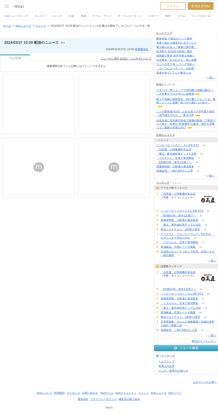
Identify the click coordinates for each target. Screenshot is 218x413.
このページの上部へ (205, 382)
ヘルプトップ (166, 361)
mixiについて (44, 392)
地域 (83, 15)
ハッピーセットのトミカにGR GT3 (177, 145)
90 (196, 149)
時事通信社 (141, 49)
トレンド (57, 15)
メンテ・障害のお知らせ (173, 370)
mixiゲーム (107, 392)
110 (196, 73)
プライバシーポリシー (103, 399)
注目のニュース (165, 134)
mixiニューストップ (16, 15)
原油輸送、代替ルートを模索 (178, 246)
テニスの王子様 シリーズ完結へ (175, 64)
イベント (143, 392)
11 (187, 325)
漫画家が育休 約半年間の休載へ (175, 55)
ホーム (7, 25)
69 (200, 64)
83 (200, 56)
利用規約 (59, 392)
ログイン (173, 6)
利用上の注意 (166, 366)
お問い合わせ (90, 392)
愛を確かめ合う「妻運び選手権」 (176, 47)
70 (201, 60)
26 (201, 154)
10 (198, 171)
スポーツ (153, 15)
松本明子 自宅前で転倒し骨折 (174, 51)
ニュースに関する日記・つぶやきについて (126, 58)
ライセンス (73, 392)
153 (199, 68)
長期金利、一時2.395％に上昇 (174, 170)
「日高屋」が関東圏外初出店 (173, 149)
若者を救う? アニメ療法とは (173, 72)
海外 (168, 15)
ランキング (163, 182)
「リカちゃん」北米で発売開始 (175, 158)
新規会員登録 (200, 6)
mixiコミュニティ (126, 392)
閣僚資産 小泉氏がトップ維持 (174, 38)
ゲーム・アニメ (102, 15)
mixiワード (174, 392)
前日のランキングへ (204, 341)
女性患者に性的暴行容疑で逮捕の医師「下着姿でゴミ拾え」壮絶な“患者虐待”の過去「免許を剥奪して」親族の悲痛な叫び (185, 124)
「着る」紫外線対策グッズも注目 (176, 153)
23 (200, 247)
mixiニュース (23, 25)
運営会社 (83, 399)
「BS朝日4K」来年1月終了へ (174, 162)
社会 (71, 15)
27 (199, 158)
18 (205, 229)
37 (199, 166)
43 (204, 145)
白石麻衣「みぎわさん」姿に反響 (176, 59)
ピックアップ (164, 33)
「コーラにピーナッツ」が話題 (175, 68)
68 (201, 47)
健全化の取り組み (129, 399)
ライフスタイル (201, 15)
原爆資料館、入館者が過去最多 (175, 166)
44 (197, 162)
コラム (181, 15)
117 (197, 51)
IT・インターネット (130, 15)
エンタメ (40, 15)
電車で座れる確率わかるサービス (176, 42)
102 (201, 43)
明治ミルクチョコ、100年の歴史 (180, 229)
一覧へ (211, 77)
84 (197, 39)
